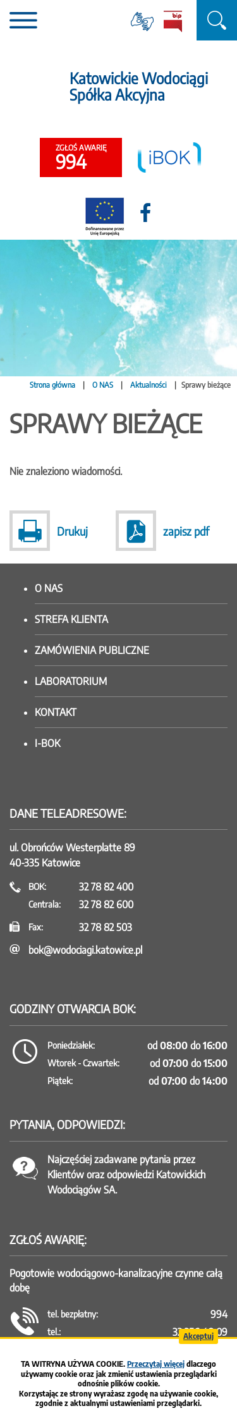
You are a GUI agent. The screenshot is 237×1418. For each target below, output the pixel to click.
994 (81, 158)
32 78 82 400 (106, 886)
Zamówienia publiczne (92, 650)
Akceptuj (198, 1336)
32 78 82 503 (105, 927)
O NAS (102, 385)
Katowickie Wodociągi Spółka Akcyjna (139, 86)
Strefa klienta (71, 619)
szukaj (217, 20)
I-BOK (47, 743)
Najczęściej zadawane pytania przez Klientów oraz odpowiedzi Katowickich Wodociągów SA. (126, 1174)
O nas (49, 588)
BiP (172, 21)
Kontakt (55, 712)
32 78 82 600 (106, 904)
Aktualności (148, 385)
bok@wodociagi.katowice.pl (85, 950)
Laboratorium (71, 681)
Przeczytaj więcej (156, 1364)
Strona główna (52, 385)
